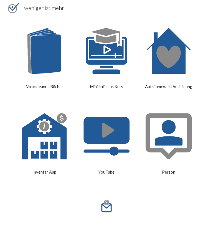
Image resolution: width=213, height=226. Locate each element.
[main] (44, 87)
